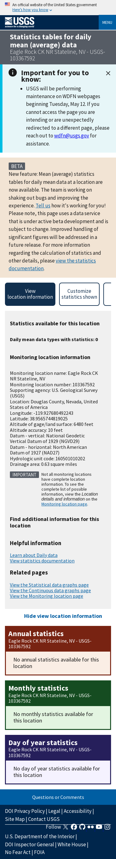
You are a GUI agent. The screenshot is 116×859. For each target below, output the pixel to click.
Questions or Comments (58, 797)
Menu (107, 22)
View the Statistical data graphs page (49, 585)
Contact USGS (44, 819)
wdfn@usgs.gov (71, 135)
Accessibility (78, 811)
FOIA (39, 852)
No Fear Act (18, 852)
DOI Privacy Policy (25, 811)
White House (72, 844)
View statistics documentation (42, 560)
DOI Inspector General (29, 844)
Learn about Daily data (34, 555)
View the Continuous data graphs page (50, 590)
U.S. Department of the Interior (40, 836)
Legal (54, 811)
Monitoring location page (64, 504)
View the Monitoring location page (46, 596)
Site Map (15, 819)
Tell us (43, 205)
